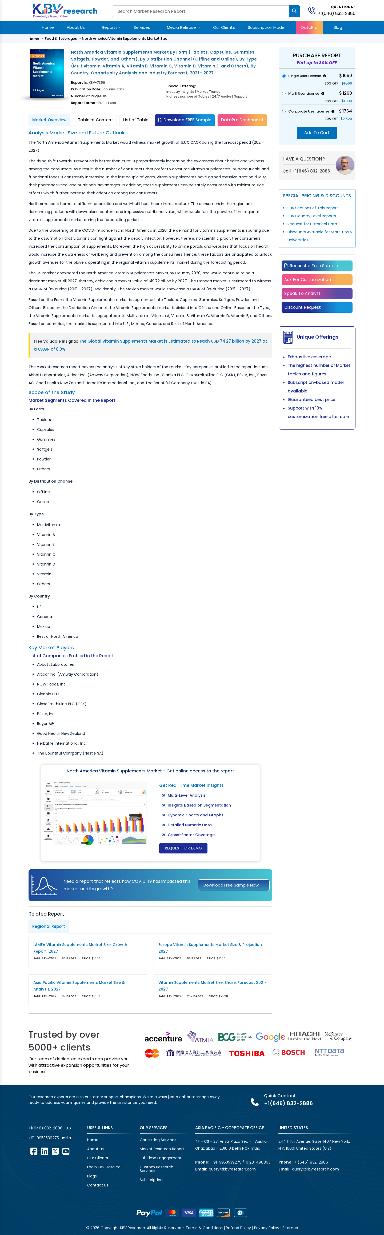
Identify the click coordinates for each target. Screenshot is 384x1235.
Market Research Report (162, 1149)
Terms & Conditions (204, 1227)
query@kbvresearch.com (232, 1169)
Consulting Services (158, 1140)
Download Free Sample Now (231, 885)
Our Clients (224, 27)
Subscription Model (266, 27)
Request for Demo (183, 848)
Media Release (182, 27)
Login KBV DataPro (104, 1167)
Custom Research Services (156, 1169)
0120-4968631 (258, 1162)
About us (95, 1149)
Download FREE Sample (184, 120)
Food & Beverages (61, 38)
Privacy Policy (266, 1227)
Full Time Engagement (161, 1158)
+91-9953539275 (44, 1138)
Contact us (97, 1185)
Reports (110, 27)
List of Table (135, 120)
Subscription (151, 1180)
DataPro (309, 27)
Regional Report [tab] (48, 926)
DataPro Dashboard (242, 120)
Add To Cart (317, 133)
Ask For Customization (307, 279)
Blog (338, 27)
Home (48, 27)
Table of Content (95, 120)
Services (142, 27)
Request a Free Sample (311, 266)
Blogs (92, 1176)
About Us (76, 27)
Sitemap (290, 1227)
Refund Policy (238, 1227)
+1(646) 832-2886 (336, 13)
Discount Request (302, 307)
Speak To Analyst (302, 293)
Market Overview (49, 120)
